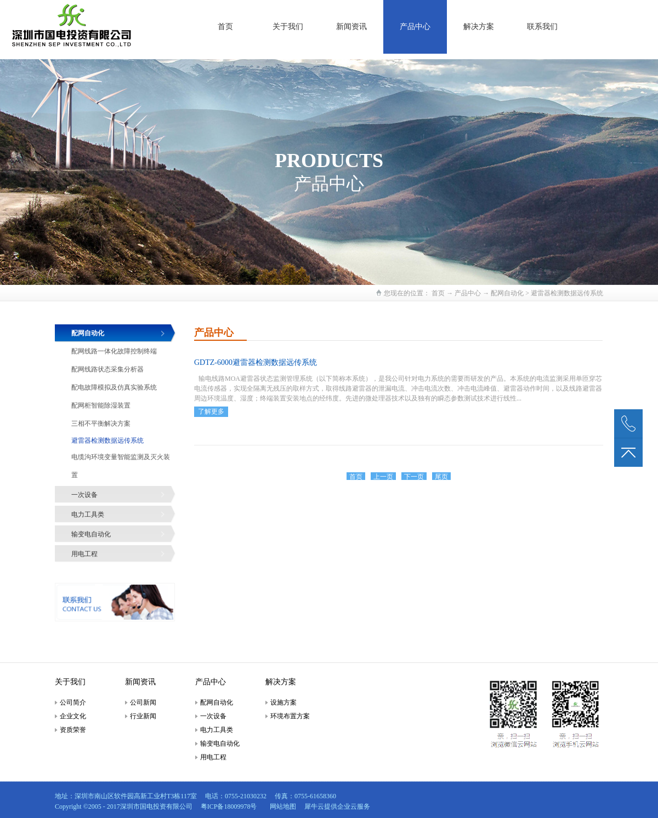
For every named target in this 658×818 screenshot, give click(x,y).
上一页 (383, 476)
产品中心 (468, 293)
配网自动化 (507, 293)
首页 (225, 26)
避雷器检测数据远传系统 (567, 293)
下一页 (414, 476)
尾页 (441, 476)
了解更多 (211, 411)
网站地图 (281, 806)
